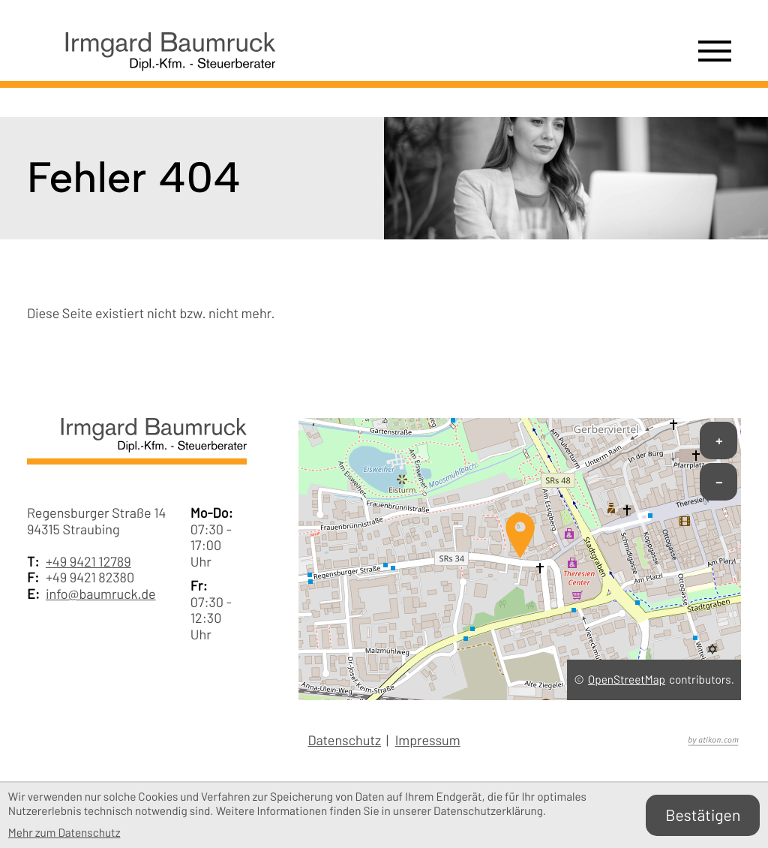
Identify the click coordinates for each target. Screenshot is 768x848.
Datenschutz (344, 740)
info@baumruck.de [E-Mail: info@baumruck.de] (101, 594)
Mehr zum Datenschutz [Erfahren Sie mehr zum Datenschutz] (64, 833)
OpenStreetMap (626, 680)
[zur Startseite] (151, 58)
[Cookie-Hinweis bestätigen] (703, 815)
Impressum (427, 740)
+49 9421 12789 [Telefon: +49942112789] (88, 562)
